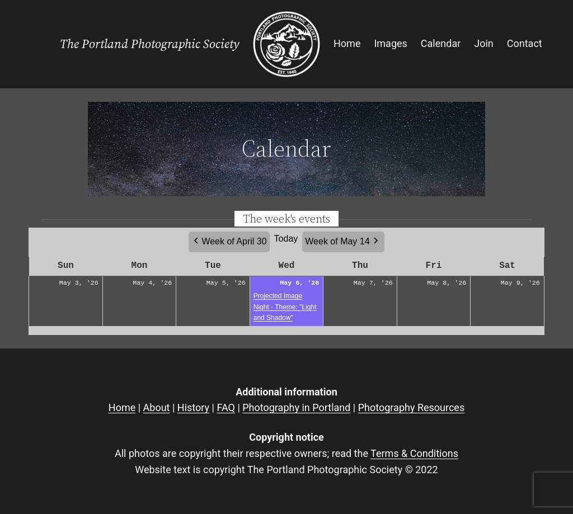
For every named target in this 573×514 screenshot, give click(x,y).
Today (286, 238)
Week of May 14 (337, 241)
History (193, 407)
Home (122, 407)
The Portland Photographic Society (149, 44)
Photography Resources (411, 407)
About (156, 407)
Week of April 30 (233, 241)
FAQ (225, 407)
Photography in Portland (296, 407)
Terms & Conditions (414, 453)
